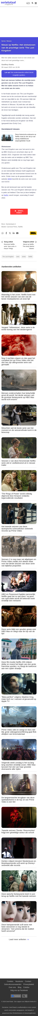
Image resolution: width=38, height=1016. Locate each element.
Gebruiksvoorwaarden (12, 984)
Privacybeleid (28, 984)
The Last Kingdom (8, 256)
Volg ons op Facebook (19, 990)
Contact (28, 981)
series (24, 256)
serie (17, 256)
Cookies (10, 981)
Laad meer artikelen (19, 939)
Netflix (6, 195)
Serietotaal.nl (11, 224)
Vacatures (19, 981)
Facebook (16, 996)
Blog (19, 987)
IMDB (10, 179)
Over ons (12, 987)
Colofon (26, 987)
